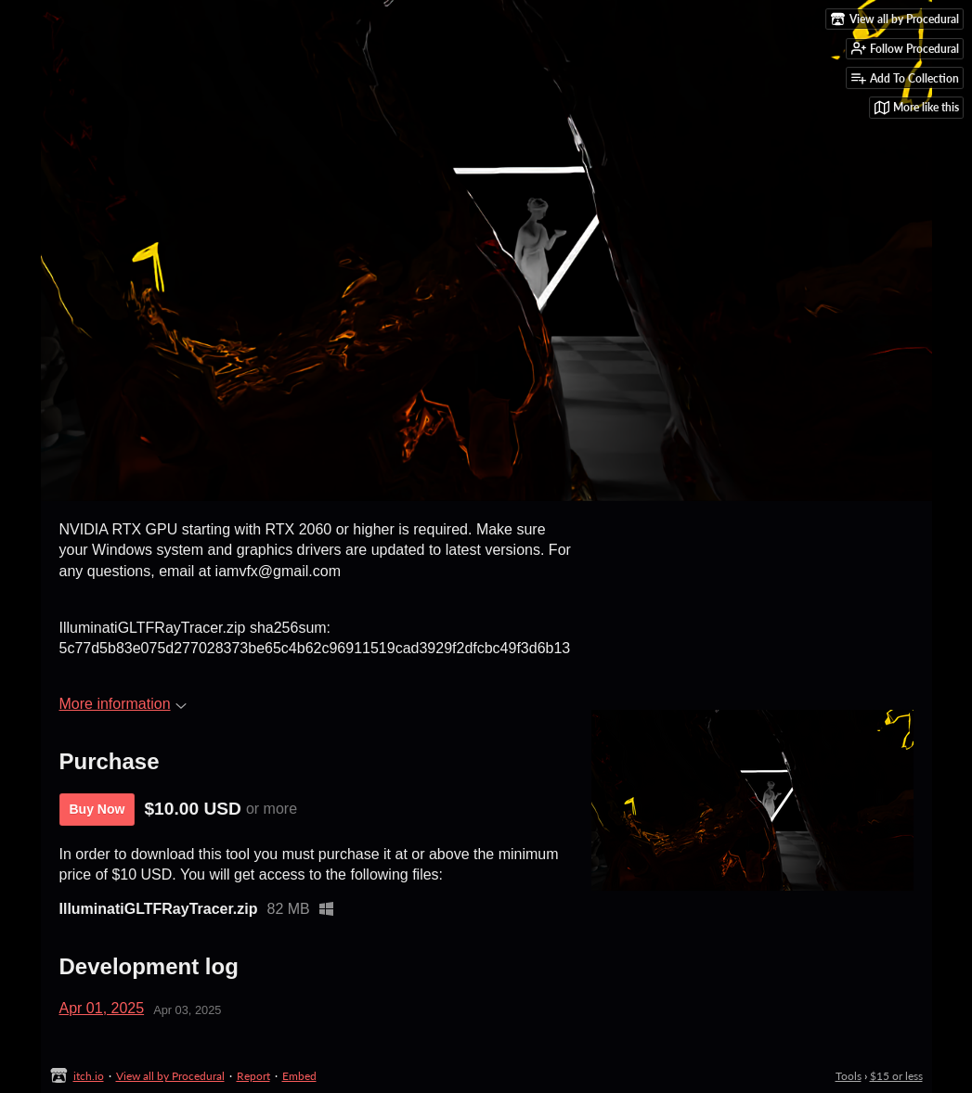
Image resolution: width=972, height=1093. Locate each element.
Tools (849, 1076)
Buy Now (97, 809)
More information (123, 704)
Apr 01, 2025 (102, 1008)
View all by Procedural (170, 1076)
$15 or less (896, 1076)
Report (253, 1076)
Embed (299, 1076)
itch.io (88, 1076)
